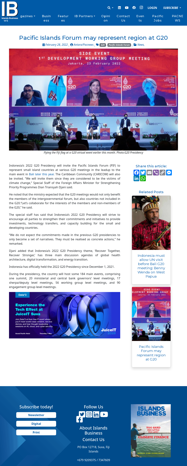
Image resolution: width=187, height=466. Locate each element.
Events (140, 18)
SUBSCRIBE (171, 8)
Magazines (24, 16)
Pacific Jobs (157, 18)
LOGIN (152, 8)
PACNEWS (178, 18)
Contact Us (123, 18)
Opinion (105, 18)
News (140, 45)
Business (46, 18)
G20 (103, 45)
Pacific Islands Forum (119, 45)
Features (63, 18)
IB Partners (83, 16)
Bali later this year (41, 174)
